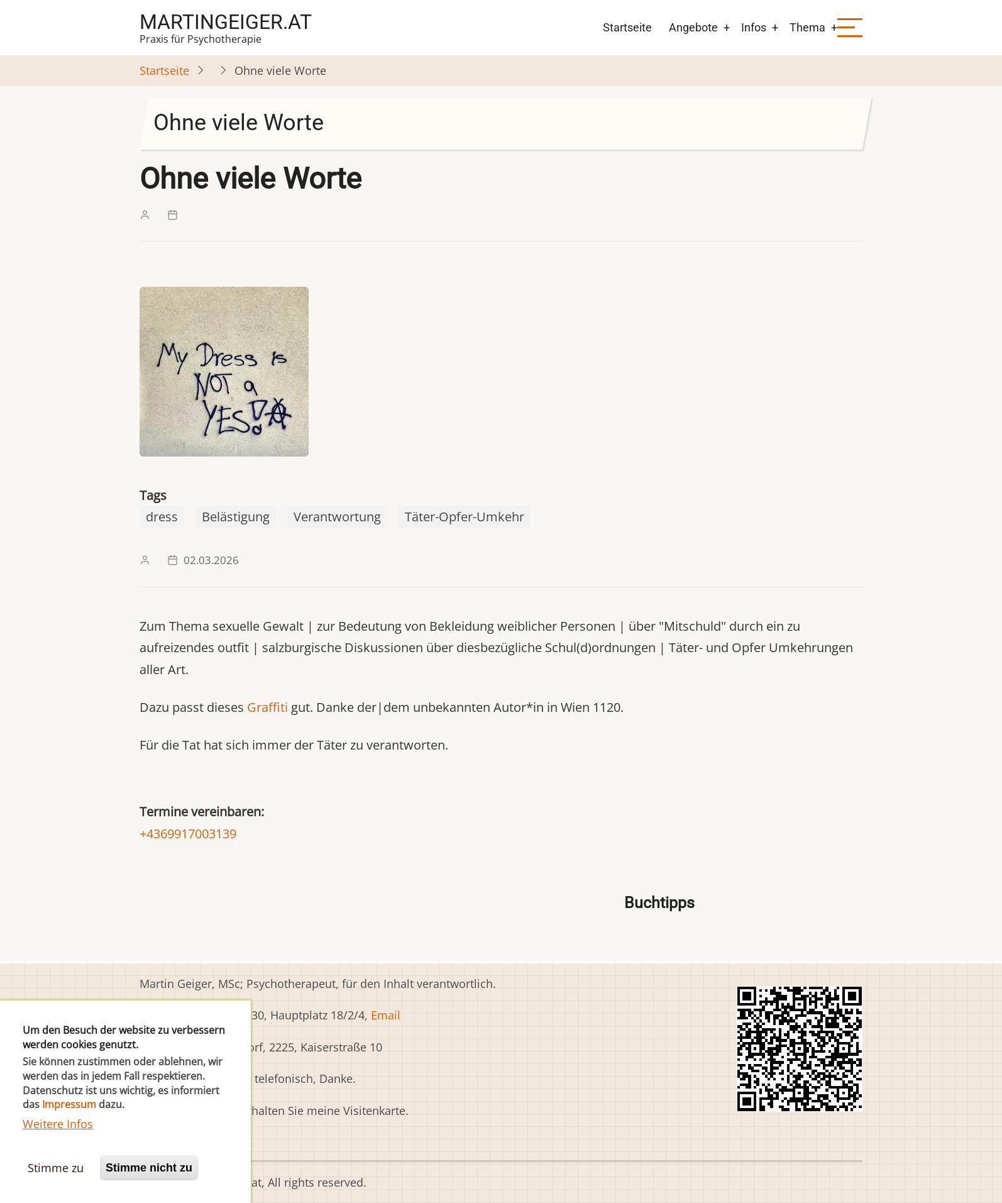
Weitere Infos (58, 1143)
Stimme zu (56, 1187)
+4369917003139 (188, 833)
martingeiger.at (226, 22)
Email (385, 1015)
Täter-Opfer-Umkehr (464, 516)
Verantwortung (337, 516)
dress (162, 516)
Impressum (69, 1124)
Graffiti (267, 707)
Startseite (627, 27)
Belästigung (236, 516)
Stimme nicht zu (149, 1187)
